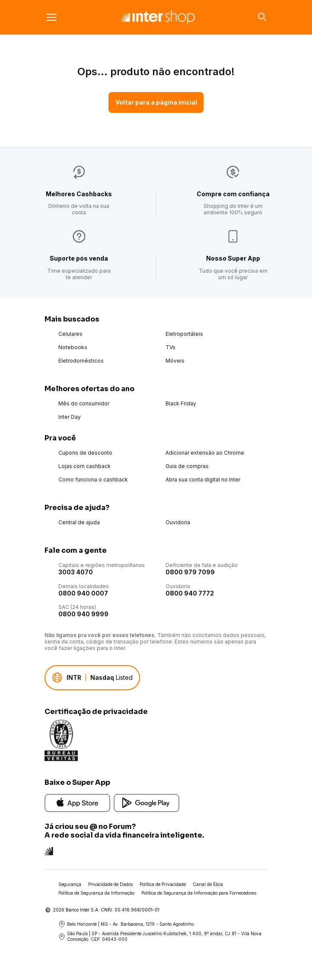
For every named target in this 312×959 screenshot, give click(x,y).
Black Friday (181, 403)
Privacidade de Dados (110, 884)
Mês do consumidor (83, 403)
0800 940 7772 (190, 593)
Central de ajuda (79, 522)
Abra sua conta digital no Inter (203, 479)
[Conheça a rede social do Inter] (49, 850)
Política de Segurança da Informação (96, 892)
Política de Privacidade (163, 884)
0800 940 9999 (83, 614)
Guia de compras (187, 466)
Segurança (69, 884)
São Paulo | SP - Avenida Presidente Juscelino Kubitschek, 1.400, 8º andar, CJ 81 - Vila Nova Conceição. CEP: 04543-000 (159, 936)
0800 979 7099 (190, 572)
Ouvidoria (178, 522)
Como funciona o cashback (93, 479)
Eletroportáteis (184, 334)
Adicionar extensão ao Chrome (205, 452)
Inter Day (69, 417)
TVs (170, 347)
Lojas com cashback (84, 466)
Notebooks (72, 347)
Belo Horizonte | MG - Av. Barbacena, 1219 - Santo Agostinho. (126, 924)
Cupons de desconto (85, 452)
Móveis (175, 360)
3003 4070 (75, 572)
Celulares (70, 334)
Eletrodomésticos (81, 360)
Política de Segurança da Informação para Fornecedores (198, 892)
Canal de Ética (208, 884)
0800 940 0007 (83, 593)
